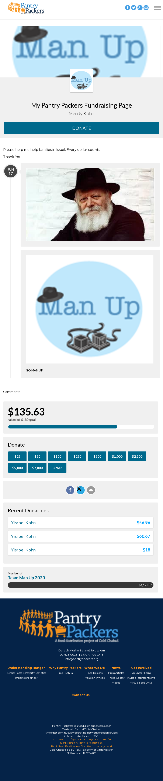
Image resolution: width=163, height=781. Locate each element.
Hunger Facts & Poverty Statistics (26, 672)
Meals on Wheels (95, 677)
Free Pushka (65, 672)
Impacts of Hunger (26, 677)
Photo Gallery (116, 677)
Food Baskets (95, 672)
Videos (116, 682)
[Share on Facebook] (70, 490)
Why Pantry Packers (65, 668)
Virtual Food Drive (141, 682)
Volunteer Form (141, 672)
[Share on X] (80, 490)
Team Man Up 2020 (26, 577)
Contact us (81, 695)
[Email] (91, 490)
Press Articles (116, 672)
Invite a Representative (141, 677)
